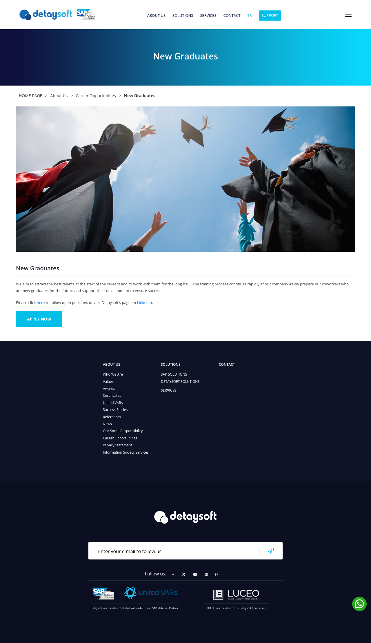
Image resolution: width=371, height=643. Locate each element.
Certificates (112, 395)
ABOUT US (156, 15)
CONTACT (232, 15)
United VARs (113, 402)
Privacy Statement (117, 445)
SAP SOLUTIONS (174, 374)
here (41, 302)
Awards (109, 388)
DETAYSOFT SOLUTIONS (180, 381)
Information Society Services (126, 452)
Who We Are (113, 374)
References (112, 416)
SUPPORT (270, 15)
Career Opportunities (120, 438)
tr (250, 15)
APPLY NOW (39, 319)
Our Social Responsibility (123, 430)
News (107, 423)
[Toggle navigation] (348, 15)
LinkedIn (144, 302)
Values (108, 381)
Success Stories (115, 409)
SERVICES (208, 15)
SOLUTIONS (182, 15)
